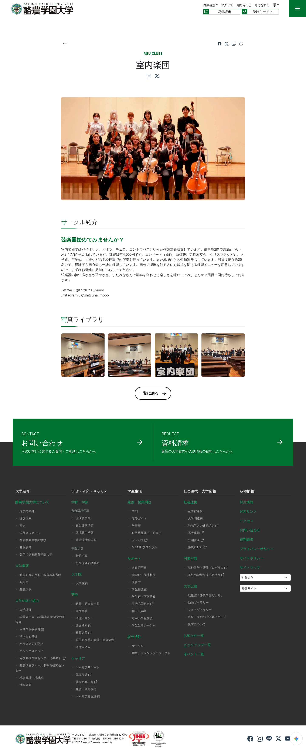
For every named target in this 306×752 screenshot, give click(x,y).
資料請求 (246, 539)
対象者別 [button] (209, 5)
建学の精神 (27, 511)
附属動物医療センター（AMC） (43, 658)
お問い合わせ (250, 530)
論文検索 (83, 625)
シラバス (139, 540)
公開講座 (196, 540)
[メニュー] (297, 8)
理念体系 (25, 518)
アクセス (227, 5)
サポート (134, 558)
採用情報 (246, 502)
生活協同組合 (142, 604)
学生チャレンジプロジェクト (151, 653)
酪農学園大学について (32, 502)
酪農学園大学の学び (33, 540)
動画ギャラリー (198, 602)
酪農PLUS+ (197, 547)
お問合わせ (243, 5)
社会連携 (190, 502)
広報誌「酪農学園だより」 (206, 595)
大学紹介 (22, 491)
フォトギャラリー (200, 610)
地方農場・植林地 (31, 678)
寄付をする (262, 5)
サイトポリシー (252, 558)
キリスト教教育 (32, 629)
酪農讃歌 (25, 589)
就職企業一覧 (86, 682)
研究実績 (82, 611)
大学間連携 (195, 518)
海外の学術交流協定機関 (206, 575)
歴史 (23, 525)
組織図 (24, 582)
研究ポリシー (85, 618)
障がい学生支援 (142, 618)
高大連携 (196, 533)
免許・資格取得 (86, 689)
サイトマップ (250, 567)
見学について (197, 624)
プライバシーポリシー (257, 548)
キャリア (78, 658)
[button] (276, 5)
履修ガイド (139, 518)
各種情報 (247, 491)
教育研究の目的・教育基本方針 (40, 575)
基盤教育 (25, 547)
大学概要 (22, 565)
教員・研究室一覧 (87, 604)
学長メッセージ (30, 533)
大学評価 (25, 610)
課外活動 (134, 636)
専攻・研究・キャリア (89, 491)
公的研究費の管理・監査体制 (95, 640)
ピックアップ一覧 (197, 644)
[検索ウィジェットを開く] (296, 738)
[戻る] (65, 43)
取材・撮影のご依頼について (207, 617)
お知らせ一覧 (194, 635)
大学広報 (190, 586)
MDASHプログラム (144, 547)
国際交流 (190, 558)
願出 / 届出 (139, 611)
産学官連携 (195, 511)
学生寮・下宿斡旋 (144, 596)
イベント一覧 (194, 654)
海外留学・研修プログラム (207, 568)
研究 (74, 594)
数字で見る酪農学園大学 (36, 554)
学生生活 (135, 491)
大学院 (76, 574)
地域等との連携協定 (203, 525)
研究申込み (83, 647)
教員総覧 (83, 633)
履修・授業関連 (139, 502)
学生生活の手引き (144, 625)
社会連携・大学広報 (200, 491)
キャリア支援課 (88, 696)
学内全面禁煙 (28, 636)
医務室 (136, 582)
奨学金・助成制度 (144, 575)
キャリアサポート (87, 667)
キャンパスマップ (31, 651)
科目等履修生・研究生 (147, 533)
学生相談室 (139, 589)
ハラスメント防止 (31, 644)
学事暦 (136, 525)
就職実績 (83, 675)
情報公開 (25, 685)
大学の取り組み (27, 600)
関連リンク (248, 511)
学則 (135, 511)
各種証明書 (139, 568)
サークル (138, 646)
